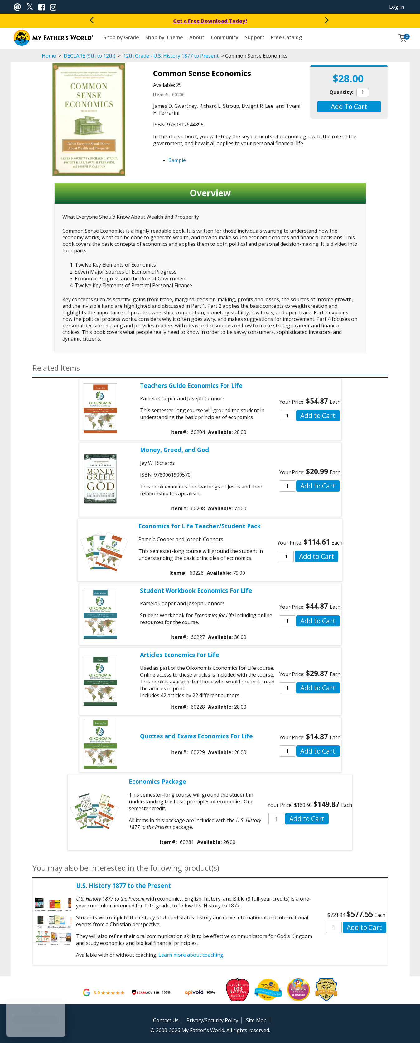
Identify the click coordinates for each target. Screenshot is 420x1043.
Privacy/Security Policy (212, 1020)
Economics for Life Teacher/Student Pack (199, 526)
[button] (349, 106)
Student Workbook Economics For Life (196, 590)
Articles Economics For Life (179, 655)
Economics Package (157, 781)
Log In (396, 6)
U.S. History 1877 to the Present (123, 885)
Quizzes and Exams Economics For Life (196, 736)
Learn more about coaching (190, 954)
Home (49, 55)
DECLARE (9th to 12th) (89, 55)
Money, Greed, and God (174, 450)
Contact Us (166, 1020)
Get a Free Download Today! (210, 20)
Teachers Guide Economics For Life (191, 385)
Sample (177, 160)
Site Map (256, 1020)
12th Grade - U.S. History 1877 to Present (171, 55)
